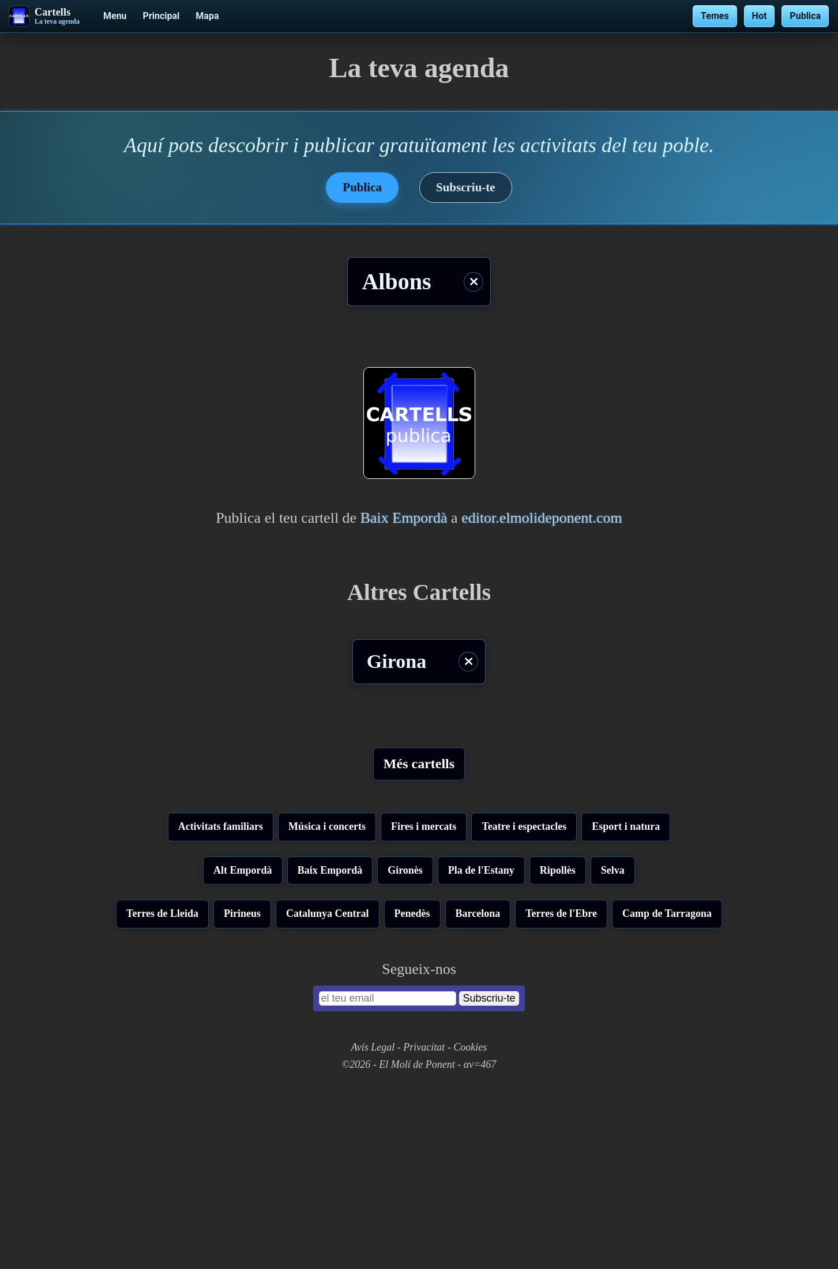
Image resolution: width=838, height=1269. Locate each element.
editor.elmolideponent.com (541, 517)
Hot (759, 15)
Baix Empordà (404, 517)
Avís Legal (373, 1227)
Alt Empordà (242, 1050)
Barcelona (478, 1093)
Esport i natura (626, 1006)
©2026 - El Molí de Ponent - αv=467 (419, 1244)
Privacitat (424, 1227)
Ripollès (558, 1050)
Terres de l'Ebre (561, 1093)
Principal (161, 15)
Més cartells (419, 763)
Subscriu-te (465, 187)
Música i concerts (327, 1006)
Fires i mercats (423, 1006)
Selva (613, 1050)
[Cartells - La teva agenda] (44, 16)
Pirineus (242, 1093)
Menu (115, 15)
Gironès (405, 1050)
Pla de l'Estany (481, 1050)
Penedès (412, 1093)
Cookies (470, 1227)
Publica (805, 15)
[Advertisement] (419, 891)
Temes (715, 15)
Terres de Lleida (162, 1093)
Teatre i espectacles (524, 1006)
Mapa (207, 15)
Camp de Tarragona (667, 1093)
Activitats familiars (220, 1006)
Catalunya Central (327, 1093)
